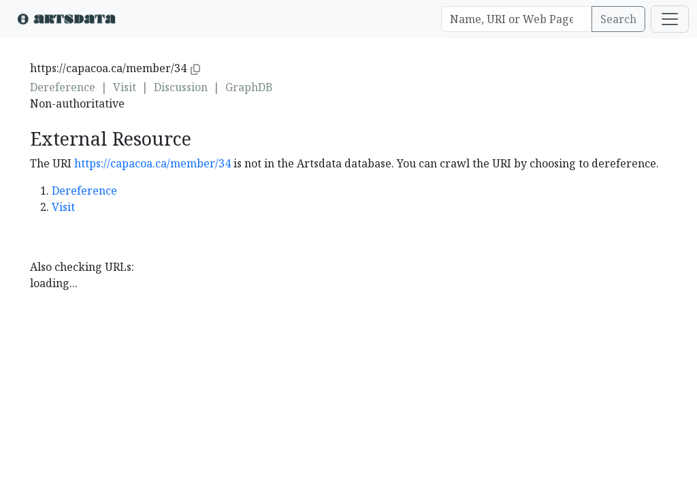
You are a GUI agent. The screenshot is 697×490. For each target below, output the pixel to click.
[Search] (516, 19)
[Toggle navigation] (670, 19)
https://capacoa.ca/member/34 (152, 163)
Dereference (62, 87)
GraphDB (249, 87)
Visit (124, 87)
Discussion (181, 87)
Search (618, 19)
